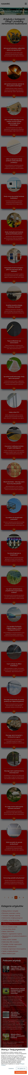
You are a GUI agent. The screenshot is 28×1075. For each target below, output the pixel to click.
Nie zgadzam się (21, 1068)
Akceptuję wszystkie (20, 1072)
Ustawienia (11, 1068)
